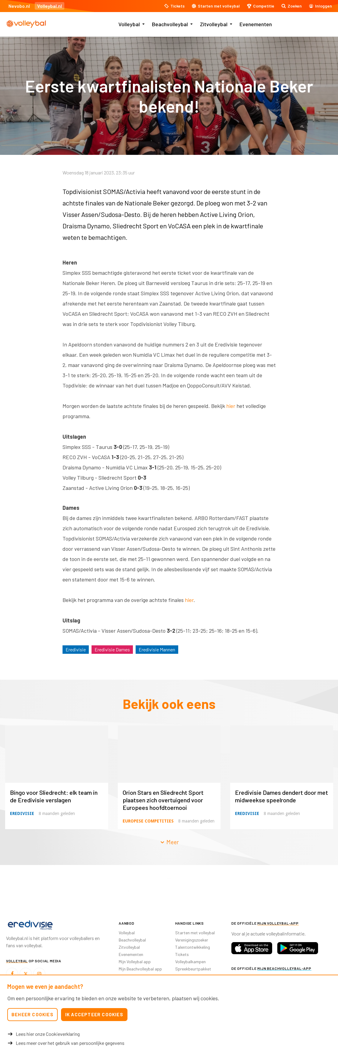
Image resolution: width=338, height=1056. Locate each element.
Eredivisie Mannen (157, 649)
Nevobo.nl (19, 6)
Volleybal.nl (49, 6)
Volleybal (129, 24)
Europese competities (148, 821)
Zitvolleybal (213, 24)
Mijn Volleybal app (135, 961)
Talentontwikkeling (192, 947)
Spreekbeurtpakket (193, 968)
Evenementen (256, 24)
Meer (169, 841)
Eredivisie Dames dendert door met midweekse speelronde (281, 796)
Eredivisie (76, 649)
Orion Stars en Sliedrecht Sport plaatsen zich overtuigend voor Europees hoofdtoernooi (163, 800)
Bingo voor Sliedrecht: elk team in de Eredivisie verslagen (54, 796)
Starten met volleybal (195, 932)
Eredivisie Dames (112, 649)
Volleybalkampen (190, 961)
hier (230, 406)
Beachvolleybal (170, 24)
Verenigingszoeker (191, 939)
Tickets (182, 954)
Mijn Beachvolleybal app (140, 968)
